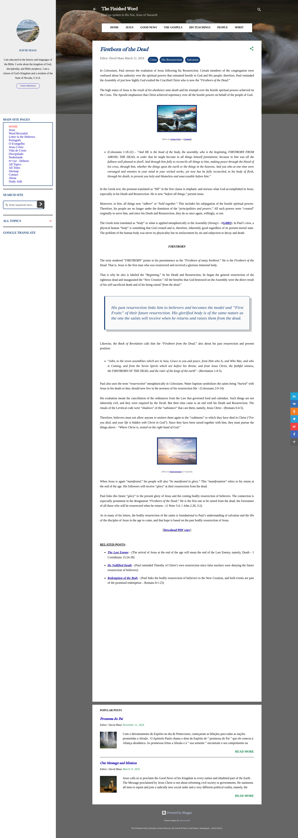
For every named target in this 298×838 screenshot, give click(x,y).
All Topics (15, 164)
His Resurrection (171, 59)
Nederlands (16, 157)
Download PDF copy (177, 530)
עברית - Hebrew (19, 161)
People (222, 27)
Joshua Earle (175, 139)
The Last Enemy (118, 552)
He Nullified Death (120, 565)
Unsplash (187, 139)
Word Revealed (18, 133)
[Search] (259, 10)
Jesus (130, 27)
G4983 (227, 223)
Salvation (192, 59)
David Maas (27, 50)
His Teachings (199, 27)
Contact (13, 174)
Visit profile (28, 85)
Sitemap (14, 171)
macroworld (185, 820)
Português (15, 140)
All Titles (14, 167)
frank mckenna (175, 472)
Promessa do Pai (111, 719)
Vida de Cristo (17, 150)
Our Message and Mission (118, 763)
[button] (251, 49)
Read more (244, 751)
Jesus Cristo (16, 147)
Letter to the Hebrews (22, 136)
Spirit (239, 27)
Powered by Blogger (177, 812)
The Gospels (173, 27)
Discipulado (16, 153)
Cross (153, 59)
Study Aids (15, 181)
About (12, 178)
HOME (114, 27)
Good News (148, 27)
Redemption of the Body (123, 578)
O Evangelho (17, 143)
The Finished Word (119, 9)
